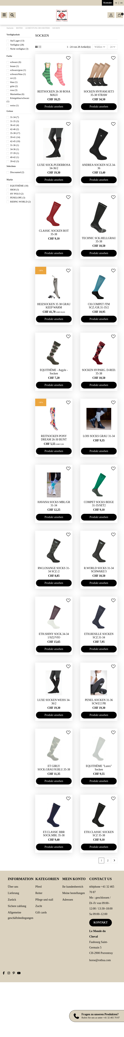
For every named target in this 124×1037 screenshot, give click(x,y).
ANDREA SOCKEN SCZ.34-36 (99, 166)
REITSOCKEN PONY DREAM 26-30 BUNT (54, 437)
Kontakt (107, 2)
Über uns (13, 886)
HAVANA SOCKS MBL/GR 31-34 (54, 504)
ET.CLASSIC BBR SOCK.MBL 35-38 (54, 833)
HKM (14, 189)
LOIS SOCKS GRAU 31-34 (99, 436)
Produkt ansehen (54, 106)
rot (13, 78)
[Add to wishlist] (68, 58)
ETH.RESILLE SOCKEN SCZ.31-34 (99, 635)
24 (112, 47)
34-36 (14, 149)
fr (116, 3)
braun (14, 66)
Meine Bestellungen (73, 893)
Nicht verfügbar (19, 49)
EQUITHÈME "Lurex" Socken (99, 767)
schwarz (15, 62)
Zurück (12, 899)
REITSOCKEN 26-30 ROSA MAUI (53, 93)
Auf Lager (17, 40)
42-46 (14, 129)
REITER (38, 893)
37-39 (14, 153)
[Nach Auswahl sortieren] (99, 46)
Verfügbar (17, 44)
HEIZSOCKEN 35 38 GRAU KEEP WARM (54, 306)
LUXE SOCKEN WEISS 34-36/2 (53, 701)
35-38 (15, 133)
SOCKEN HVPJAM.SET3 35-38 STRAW (99, 93)
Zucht (38, 906)
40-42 (14, 157)
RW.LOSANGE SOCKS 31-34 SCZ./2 (54, 570)
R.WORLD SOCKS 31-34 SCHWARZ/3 (99, 570)
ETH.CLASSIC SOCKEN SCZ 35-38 (99, 833)
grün (14, 86)
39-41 (15, 137)
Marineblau (17, 94)
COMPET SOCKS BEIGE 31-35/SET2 (99, 504)
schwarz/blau (18, 74)
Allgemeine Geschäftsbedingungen (20, 915)
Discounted (17, 172)
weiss (14, 105)
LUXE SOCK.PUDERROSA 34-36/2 (53, 166)
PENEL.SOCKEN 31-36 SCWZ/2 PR (99, 701)
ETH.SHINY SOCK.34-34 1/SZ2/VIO (54, 635)
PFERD (38, 886)
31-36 (14, 145)
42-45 (15, 141)
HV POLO (17, 193)
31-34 (14, 117)
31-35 (14, 121)
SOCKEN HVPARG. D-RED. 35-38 (99, 371)
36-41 (14, 125)
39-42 (14, 161)
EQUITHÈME (19, 185)
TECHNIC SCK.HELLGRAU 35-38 (99, 240)
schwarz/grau (18, 70)
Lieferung (13, 893)
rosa (13, 90)
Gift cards (41, 912)
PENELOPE (17, 197)
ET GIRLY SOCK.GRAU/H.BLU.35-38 (54, 767)
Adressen (67, 899)
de (121, 3)
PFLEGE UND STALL (44, 899)
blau (13, 82)
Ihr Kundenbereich (72, 886)
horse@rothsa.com (100, 960)
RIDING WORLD (20, 201)
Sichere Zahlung (17, 906)
